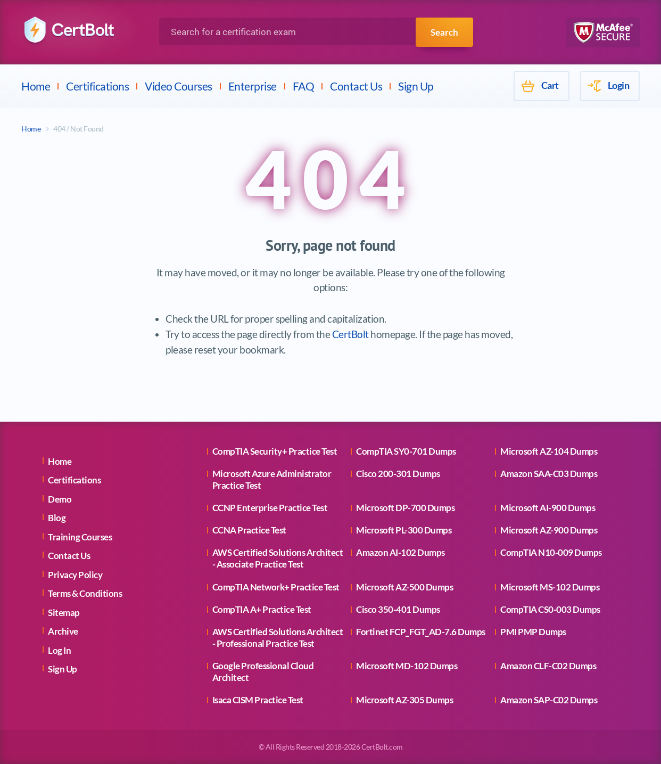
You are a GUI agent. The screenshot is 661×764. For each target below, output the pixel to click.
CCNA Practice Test (249, 530)
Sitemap (64, 612)
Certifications (97, 86)
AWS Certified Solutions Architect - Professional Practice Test (277, 637)
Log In (59, 650)
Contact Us (356, 86)
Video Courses (178, 86)
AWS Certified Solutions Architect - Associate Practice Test (277, 558)
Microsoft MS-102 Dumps (549, 587)
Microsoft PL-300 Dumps (403, 530)
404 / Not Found (78, 128)
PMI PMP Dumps (533, 631)
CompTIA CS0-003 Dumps (550, 609)
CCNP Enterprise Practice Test (270, 507)
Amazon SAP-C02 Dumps (548, 699)
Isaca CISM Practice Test (257, 699)
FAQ (304, 86)
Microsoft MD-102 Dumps (406, 665)
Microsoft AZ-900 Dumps (548, 530)
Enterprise (252, 86)
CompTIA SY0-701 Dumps (406, 451)
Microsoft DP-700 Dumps (405, 507)
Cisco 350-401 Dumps (398, 609)
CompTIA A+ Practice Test (261, 609)
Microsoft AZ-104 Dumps (548, 451)
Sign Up (416, 86)
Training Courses (80, 537)
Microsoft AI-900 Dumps (547, 507)
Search (443, 32)
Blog (56, 517)
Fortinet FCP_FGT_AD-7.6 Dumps (420, 631)
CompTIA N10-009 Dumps (551, 552)
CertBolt (350, 334)
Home (35, 86)
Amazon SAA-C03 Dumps (548, 473)
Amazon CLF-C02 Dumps (548, 665)
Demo (59, 499)
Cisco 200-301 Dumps (398, 473)
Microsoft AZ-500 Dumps (404, 587)
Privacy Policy (75, 574)
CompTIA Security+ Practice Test (274, 451)
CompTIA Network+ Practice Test (276, 587)
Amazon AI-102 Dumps (400, 552)
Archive (63, 631)
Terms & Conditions (85, 593)
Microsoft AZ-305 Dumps (404, 699)
